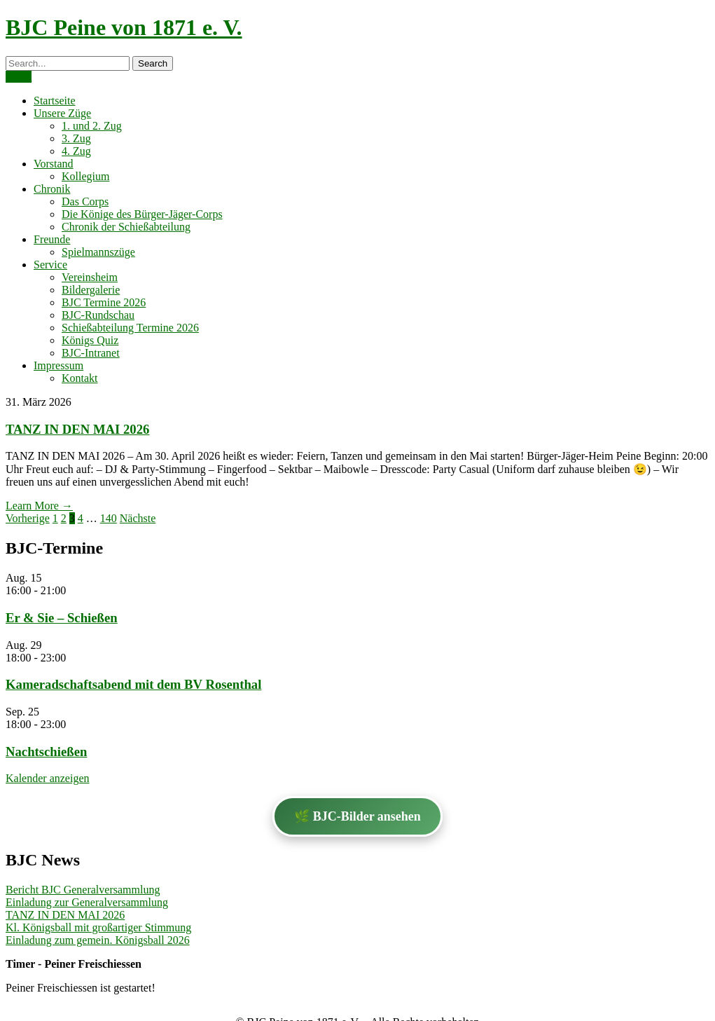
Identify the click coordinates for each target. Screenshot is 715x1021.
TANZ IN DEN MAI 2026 (77, 429)
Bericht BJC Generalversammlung (83, 890)
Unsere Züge (62, 113)
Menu (19, 77)
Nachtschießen (46, 751)
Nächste (138, 518)
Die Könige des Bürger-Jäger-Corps (142, 214)
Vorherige (28, 518)
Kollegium (85, 176)
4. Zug (76, 151)
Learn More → (39, 506)
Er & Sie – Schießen (62, 617)
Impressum (58, 365)
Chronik (52, 189)
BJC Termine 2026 (104, 302)
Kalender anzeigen (47, 778)
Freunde (52, 239)
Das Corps (85, 201)
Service (50, 264)
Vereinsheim (90, 277)
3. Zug (76, 138)
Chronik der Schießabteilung (126, 227)
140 (108, 518)
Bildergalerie (91, 290)
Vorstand (54, 164)
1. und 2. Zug (92, 126)
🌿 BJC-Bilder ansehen (357, 816)
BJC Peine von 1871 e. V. (124, 27)
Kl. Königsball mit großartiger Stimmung (98, 927)
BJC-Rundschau (98, 315)
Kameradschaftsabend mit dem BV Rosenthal (133, 684)
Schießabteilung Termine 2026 (130, 328)
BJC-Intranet (91, 353)
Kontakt (80, 378)
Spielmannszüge (98, 252)
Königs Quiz (90, 340)
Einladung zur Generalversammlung (87, 902)
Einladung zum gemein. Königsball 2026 (98, 940)
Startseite (55, 101)
